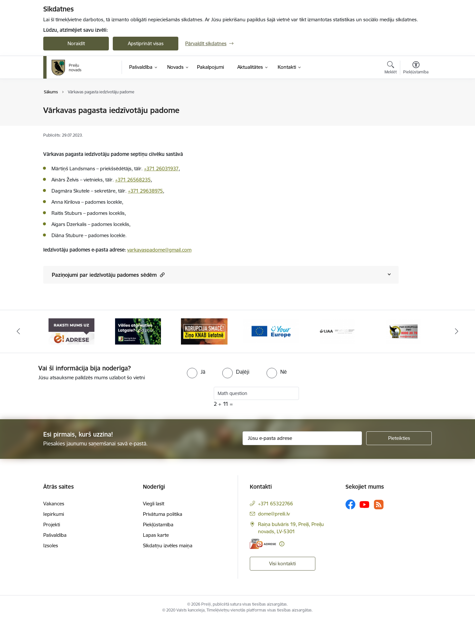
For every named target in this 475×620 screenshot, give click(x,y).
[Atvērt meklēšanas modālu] (390, 68)
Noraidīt (76, 43)
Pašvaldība (55, 535)
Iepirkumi (53, 514)
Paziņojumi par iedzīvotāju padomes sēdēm (108, 274)
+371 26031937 (161, 168)
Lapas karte (156, 535)
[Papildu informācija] (281, 543)
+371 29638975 (145, 191)
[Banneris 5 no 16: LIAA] (337, 331)
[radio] (196, 372)
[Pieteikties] (399, 438)
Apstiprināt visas (146, 43)
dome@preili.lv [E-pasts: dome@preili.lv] (274, 514)
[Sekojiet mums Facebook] (350, 504)
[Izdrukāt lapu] (416, 108)
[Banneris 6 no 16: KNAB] (403, 331)
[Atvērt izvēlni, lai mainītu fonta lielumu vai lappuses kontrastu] (416, 68)
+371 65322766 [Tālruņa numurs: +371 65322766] (275, 503)
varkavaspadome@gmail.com (159, 250)
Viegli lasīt (153, 503)
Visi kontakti (282, 563)
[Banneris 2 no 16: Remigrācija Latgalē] (138, 331)
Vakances (53, 503)
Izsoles (50, 545)
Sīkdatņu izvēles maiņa (167, 545)
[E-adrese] (263, 543)
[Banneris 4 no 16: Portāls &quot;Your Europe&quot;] (271, 331)
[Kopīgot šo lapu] (416, 124)
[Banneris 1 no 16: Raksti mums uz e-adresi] (71, 331)
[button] (161, 274)
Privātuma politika (162, 514)
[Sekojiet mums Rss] (379, 504)
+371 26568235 (133, 180)
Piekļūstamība (158, 524)
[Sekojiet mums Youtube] (364, 504)
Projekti (51, 524)
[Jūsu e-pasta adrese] (302, 438)
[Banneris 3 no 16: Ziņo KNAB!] (204, 331)
